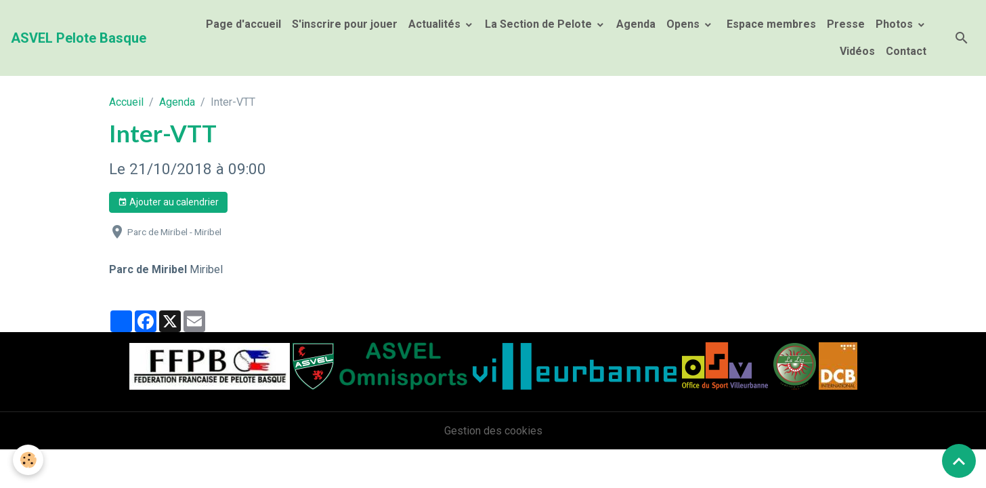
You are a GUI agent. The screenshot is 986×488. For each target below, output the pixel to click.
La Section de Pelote (540, 24)
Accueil (126, 102)
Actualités (435, 24)
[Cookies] (29, 460)
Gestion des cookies (493, 430)
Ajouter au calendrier (168, 203)
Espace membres (770, 24)
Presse (846, 24)
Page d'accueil (243, 24)
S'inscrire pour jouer (345, 24)
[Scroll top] (959, 461)
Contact (906, 51)
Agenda (636, 24)
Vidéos (857, 51)
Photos (896, 24)
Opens (684, 24)
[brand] (78, 38)
